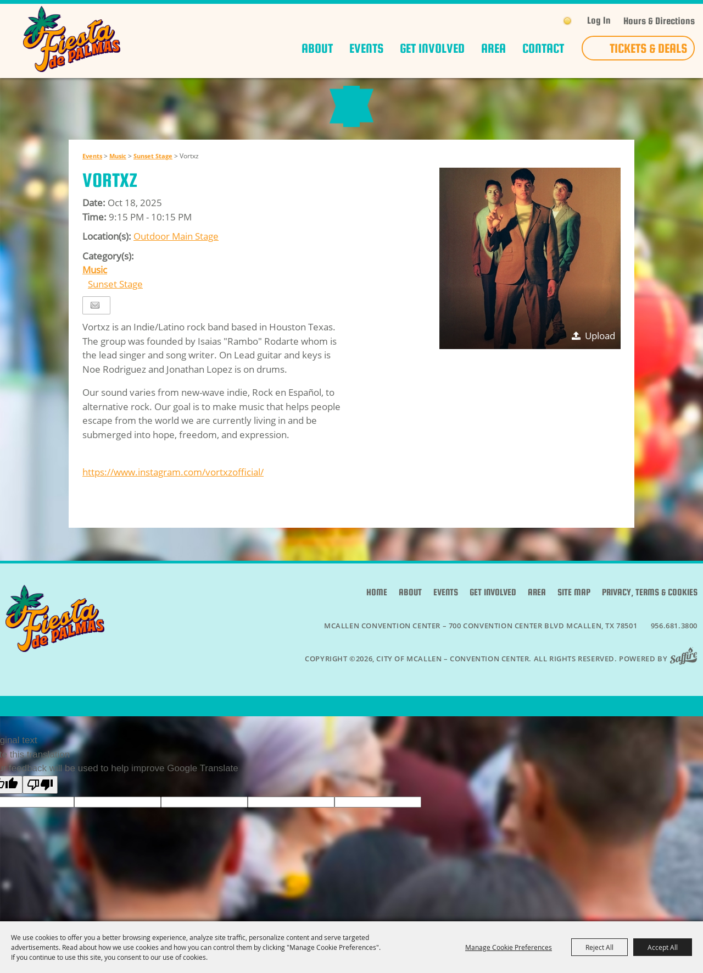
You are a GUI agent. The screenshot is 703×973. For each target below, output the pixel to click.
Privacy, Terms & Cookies (650, 614)
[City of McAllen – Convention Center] (71, 39)
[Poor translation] (40, 806)
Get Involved (432, 48)
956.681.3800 (674, 647)
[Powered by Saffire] (686, 680)
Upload (600, 357)
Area (493, 48)
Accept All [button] (663, 947)
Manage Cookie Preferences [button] (508, 947)
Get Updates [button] (521, 21)
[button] (530, 280)
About (317, 48)
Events (366, 48)
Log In (599, 20)
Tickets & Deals (648, 48)
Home (376, 614)
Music (117, 177)
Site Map (573, 614)
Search (546, 20)
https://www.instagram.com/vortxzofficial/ (173, 493)
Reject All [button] (599, 947)
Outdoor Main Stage (176, 257)
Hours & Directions (659, 21)
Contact (543, 48)
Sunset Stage (152, 177)
